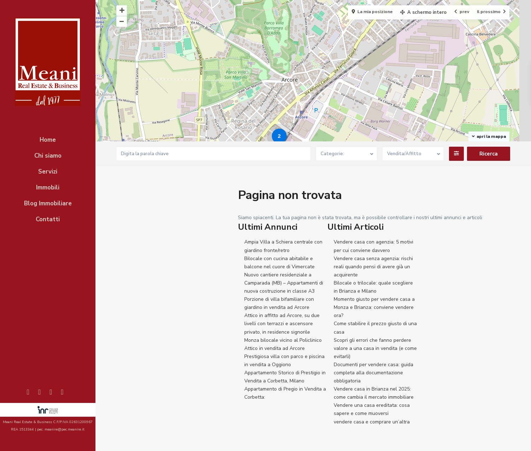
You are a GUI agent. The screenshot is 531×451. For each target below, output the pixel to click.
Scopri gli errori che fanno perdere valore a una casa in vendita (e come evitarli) (375, 348)
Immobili (47, 187)
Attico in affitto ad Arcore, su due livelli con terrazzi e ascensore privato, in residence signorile (282, 323)
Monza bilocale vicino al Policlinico (283, 340)
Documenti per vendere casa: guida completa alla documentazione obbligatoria (373, 372)
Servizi (47, 172)
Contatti (48, 219)
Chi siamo (48, 156)
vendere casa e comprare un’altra (372, 421)
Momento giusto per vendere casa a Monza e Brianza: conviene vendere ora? (374, 307)
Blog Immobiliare (48, 203)
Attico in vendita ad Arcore (274, 348)
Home (48, 140)
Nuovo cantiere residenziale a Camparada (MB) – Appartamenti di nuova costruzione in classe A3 (283, 282)
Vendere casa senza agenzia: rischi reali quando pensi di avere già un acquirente (373, 266)
